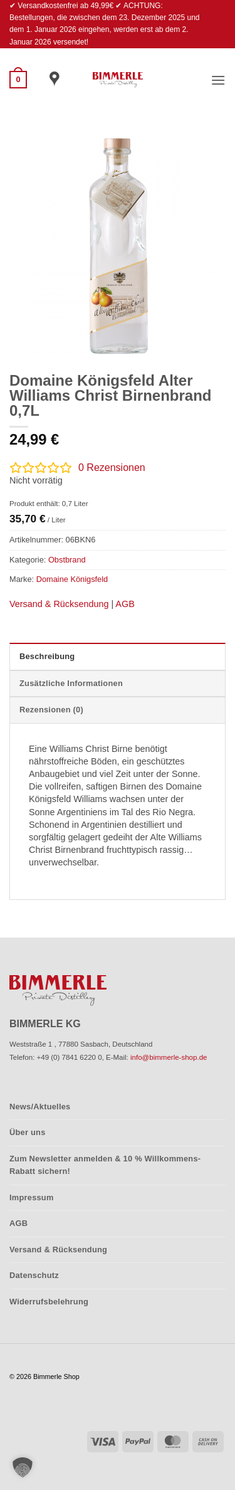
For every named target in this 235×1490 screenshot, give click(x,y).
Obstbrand (67, 559)
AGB (124, 604)
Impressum (31, 1197)
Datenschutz (34, 1275)
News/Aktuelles (39, 1106)
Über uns (27, 1132)
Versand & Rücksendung (58, 604)
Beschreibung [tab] (47, 656)
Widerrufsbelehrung (48, 1301)
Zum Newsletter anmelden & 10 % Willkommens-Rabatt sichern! (105, 1165)
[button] (18, 79)
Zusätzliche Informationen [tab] (71, 683)
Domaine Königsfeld (72, 579)
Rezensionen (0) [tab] (51, 709)
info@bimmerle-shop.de (168, 1057)
